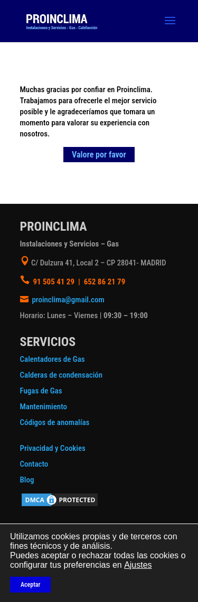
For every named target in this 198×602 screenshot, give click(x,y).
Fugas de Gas (41, 391)
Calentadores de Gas (52, 359)
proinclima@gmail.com (68, 299)
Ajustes (138, 564)
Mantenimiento (44, 406)
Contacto (34, 464)
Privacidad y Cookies (53, 448)
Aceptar (30, 584)
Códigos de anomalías (55, 422)
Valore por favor (99, 155)
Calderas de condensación (61, 375)
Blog (27, 480)
